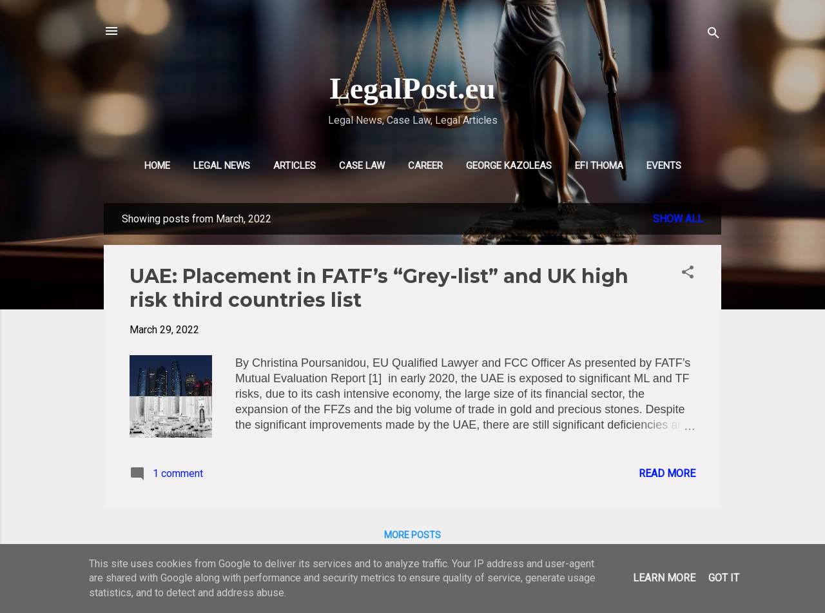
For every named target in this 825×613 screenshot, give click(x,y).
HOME (157, 165)
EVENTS (663, 165)
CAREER (425, 165)
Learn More (664, 578)
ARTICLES (294, 165)
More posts (412, 535)
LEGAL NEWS (221, 165)
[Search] (713, 35)
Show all (678, 219)
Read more (667, 473)
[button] (687, 274)
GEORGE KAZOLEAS (509, 165)
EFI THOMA (599, 165)
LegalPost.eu (412, 88)
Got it (723, 578)
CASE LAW (362, 165)
